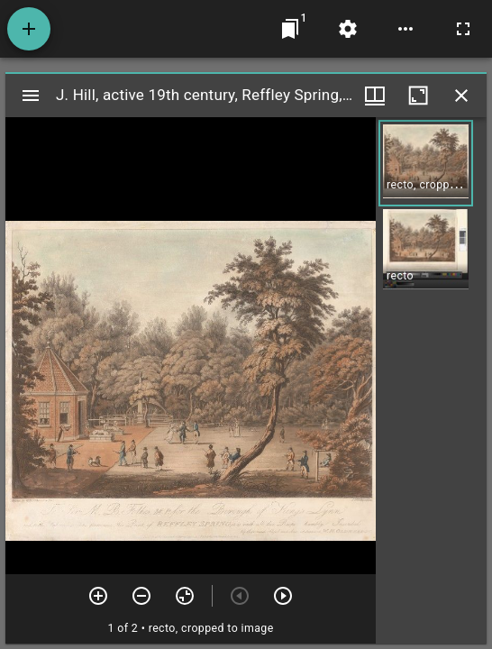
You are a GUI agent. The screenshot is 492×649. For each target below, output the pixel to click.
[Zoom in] (98, 595)
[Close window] (461, 95)
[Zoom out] (141, 595)
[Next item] (283, 595)
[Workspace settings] (347, 28)
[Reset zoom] (184, 595)
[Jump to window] (290, 28)
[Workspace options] (405, 28)
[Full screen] (463, 28)
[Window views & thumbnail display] (374, 95)
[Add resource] (28, 28)
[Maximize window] (418, 95)
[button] (426, 163)
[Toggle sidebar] (30, 95)
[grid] (431, 380)
